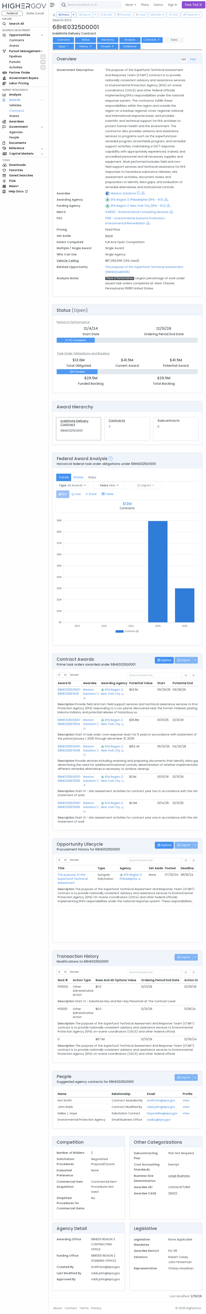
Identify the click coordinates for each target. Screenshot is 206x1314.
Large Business (179, 1176)
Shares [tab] (78, 477)
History (85, 46)
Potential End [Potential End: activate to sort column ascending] (183, 683)
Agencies (16, 132)
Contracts (16, 40)
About (57, 1308)
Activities (15, 67)
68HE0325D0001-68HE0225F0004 (69, 722)
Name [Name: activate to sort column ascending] (62, 1094)
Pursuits (15, 62)
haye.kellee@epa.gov (162, 1113)
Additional (129, 46)
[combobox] (119, 5)
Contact (71, 1308)
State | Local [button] (35, 13)
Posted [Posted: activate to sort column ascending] (170, 868)
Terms (84, 1308)
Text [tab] (193, 59)
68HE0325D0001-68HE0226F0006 (69, 779)
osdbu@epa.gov (159, 1120)
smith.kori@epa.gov (161, 1100)
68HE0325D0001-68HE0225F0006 (69, 805)
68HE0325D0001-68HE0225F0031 (69, 692)
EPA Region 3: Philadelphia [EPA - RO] (137, 200)
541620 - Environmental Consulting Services (137, 212)
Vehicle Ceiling (68, 261)
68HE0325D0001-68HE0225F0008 (69, 748)
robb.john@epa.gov (161, 1107)
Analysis (130, 39)
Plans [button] (145, 5)
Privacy (96, 1308)
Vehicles (15, 105)
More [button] (130, 5)
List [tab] (183, 59)
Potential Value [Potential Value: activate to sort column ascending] (140, 683)
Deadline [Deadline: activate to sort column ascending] (187, 868)
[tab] (62, 494)
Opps (63, 46)
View (186, 1100)
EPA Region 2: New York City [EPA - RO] (138, 206)
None (109, 236)
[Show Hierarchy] (143, 193)
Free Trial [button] (193, 5)
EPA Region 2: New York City (112, 692)
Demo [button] (158, 5)
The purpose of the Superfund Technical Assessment (73, 879)
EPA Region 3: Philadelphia (131, 877)
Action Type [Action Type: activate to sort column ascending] (82, 980)
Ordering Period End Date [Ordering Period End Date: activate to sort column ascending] (160, 980)
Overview (63, 39)
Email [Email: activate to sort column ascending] (151, 1094)
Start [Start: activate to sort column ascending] (161, 683)
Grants (14, 46)
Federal (12, 13)
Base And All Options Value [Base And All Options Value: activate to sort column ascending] (116, 980)
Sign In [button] (172, 5)
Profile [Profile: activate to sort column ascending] (187, 1094)
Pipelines (15, 56)
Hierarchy (107, 39)
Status (86, 39)
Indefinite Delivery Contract (74, 423)
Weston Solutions (123, 193)
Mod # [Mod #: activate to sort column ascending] (63, 980)
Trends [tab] (64, 477)
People (14, 137)
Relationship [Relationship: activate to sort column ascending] (121, 1094)
